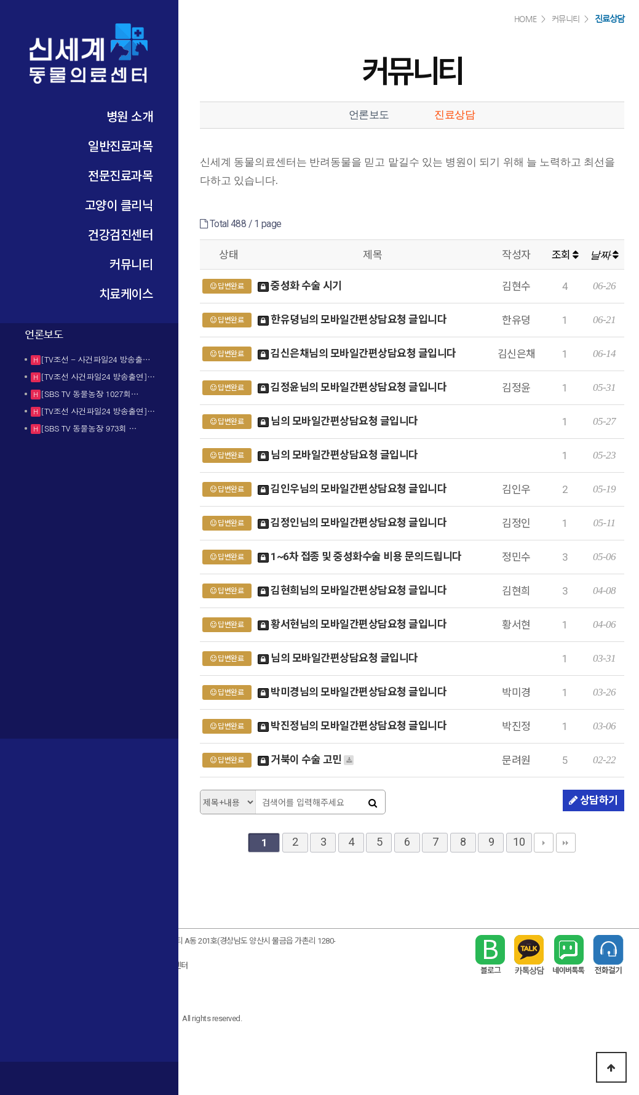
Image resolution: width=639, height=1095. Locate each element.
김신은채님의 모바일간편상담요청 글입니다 (357, 354)
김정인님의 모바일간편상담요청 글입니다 (352, 523)
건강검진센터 (120, 234)
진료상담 (454, 115)
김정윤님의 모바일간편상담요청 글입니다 (352, 388)
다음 (544, 842)
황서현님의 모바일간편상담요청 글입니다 (352, 625)
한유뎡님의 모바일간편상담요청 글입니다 (352, 320)
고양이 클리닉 (119, 205)
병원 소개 (129, 116)
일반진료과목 (120, 145)
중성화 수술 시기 (300, 286)
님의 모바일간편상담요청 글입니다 (338, 422)
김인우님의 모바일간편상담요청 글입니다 (352, 489)
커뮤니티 (131, 264)
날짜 (604, 255)
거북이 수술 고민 (306, 760)
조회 (565, 255)
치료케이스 (126, 293)
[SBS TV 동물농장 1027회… (89, 393)
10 (519, 841)
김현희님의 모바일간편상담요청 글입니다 (352, 591)
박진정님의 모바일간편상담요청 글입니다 (352, 726)
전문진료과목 (120, 175)
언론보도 (369, 115)
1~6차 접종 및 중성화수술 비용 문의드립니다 (360, 557)
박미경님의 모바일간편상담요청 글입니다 (352, 693)
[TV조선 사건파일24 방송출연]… (98, 376)
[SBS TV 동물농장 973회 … (89, 428)
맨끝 (566, 842)
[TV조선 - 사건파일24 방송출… (95, 359)
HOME (525, 18)
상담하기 (593, 800)
